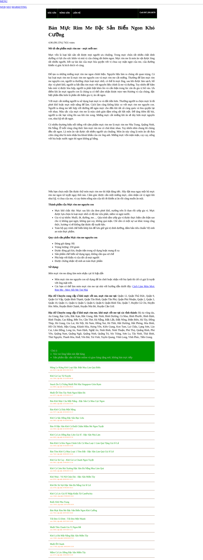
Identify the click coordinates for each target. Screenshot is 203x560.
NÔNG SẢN (64, 13)
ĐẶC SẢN (52, 13)
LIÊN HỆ (76, 13)
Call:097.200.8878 (147, 12)
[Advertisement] (101, 165)
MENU (3, 1)
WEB (3, 7)
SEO (8, 7)
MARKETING (19, 7)
